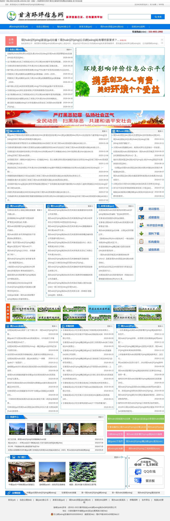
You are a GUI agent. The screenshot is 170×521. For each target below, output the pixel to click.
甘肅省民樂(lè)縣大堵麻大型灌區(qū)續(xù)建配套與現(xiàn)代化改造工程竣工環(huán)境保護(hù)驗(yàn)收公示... (54, 147)
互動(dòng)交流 (115, 434)
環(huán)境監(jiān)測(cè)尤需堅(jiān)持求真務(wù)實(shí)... (137, 135)
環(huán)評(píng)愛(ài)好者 (149, 493)
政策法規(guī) (85, 26)
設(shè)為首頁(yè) (141, 4)
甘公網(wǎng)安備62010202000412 (67, 514)
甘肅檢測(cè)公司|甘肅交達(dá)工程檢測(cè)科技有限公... (86, 330)
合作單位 (53, 32)
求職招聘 (36, 32)
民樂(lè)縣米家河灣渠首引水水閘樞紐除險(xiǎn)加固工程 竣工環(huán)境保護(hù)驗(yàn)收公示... (47, 143)
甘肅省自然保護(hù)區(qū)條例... (112, 218)
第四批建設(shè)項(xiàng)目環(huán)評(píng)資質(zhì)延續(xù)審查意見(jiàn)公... (21, 287)
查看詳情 (123, 40)
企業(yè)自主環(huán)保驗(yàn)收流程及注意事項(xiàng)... (137, 184)
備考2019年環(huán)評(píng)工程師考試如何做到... (139, 403)
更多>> (69, 50)
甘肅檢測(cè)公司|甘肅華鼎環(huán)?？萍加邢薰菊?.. (85, 403)
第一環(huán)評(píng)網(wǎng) (94, 493)
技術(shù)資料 (138, 26)
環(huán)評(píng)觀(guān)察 (156, 428)
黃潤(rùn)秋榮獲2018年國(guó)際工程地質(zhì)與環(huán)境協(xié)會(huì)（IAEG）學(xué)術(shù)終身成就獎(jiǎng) (49, 450)
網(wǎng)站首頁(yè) (18, 26)
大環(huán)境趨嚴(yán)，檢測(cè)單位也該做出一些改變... (137, 147)
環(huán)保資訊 (16, 32)
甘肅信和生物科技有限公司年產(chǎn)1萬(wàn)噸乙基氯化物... (33, 66)
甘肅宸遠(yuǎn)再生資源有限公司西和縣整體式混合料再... (31, 90)
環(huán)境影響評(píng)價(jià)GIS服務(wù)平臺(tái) (144, 435)
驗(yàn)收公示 (64, 26)
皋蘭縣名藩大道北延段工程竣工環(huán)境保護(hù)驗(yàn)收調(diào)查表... (38, 180)
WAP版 (161, 4)
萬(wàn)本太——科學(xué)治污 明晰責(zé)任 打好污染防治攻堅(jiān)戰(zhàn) (35, 443)
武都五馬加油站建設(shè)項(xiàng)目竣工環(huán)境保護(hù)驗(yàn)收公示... (39, 192)
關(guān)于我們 (115, 441)
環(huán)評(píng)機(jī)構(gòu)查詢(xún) (144, 441)
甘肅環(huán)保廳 (68, 493)
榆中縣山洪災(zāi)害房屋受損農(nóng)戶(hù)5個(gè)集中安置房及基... (36, 86)
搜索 (158, 17)
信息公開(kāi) (42, 26)
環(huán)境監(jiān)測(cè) (111, 26)
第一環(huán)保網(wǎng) (122, 493)
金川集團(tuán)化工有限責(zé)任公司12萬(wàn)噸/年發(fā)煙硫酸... (34, 62)
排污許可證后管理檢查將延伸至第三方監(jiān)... (132, 188)
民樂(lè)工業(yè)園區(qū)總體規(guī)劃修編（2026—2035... (31, 74)
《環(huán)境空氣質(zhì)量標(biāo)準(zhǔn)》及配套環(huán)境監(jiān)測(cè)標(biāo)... (116, 259)
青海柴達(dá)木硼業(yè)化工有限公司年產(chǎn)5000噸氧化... (32, 98)
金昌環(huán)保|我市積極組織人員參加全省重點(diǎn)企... (31, 354)
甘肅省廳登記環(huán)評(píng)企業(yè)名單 (126, 428)
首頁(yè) (12, 500)
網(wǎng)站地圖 (115, 448)
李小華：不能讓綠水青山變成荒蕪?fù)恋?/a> (23, 446)
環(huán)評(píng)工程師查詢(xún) (144, 448)
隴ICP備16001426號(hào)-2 (107, 514)
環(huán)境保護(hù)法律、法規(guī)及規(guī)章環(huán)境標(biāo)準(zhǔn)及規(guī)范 (136, 420)
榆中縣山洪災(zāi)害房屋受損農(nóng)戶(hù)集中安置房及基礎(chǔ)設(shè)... (39, 70)
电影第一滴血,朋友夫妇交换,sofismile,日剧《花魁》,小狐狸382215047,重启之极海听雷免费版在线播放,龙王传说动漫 (41, 1)
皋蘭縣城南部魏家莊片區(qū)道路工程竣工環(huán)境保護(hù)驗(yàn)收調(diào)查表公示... (44, 176)
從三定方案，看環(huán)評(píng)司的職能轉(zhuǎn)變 (27, 439)
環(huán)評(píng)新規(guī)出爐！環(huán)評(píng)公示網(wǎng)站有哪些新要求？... (70, 39)
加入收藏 (153, 4)
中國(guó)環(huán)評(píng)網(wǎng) (41, 493)
